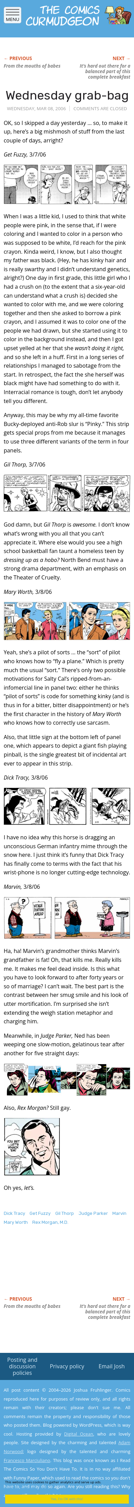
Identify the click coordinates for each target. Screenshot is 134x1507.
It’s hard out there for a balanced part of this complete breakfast (105, 71)
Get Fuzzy (40, 1213)
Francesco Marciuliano (27, 1460)
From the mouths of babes (32, 66)
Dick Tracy (14, 1213)
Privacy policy (67, 1366)
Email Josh (112, 1366)
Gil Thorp (64, 1213)
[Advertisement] (59, 1268)
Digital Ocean (78, 1434)
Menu (12, 17)
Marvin (119, 1213)
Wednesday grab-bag (67, 95)
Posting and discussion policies (22, 1366)
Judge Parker (93, 1213)
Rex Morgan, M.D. (50, 1222)
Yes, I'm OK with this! (67, 1499)
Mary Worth (16, 1222)
